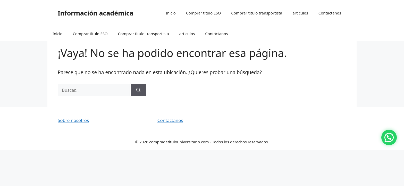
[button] (389, 137)
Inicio (171, 13)
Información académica (95, 13)
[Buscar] (138, 90)
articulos (300, 13)
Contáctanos (329, 13)
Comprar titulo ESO (203, 13)
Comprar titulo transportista (256, 13)
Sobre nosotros (73, 120)
